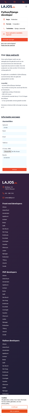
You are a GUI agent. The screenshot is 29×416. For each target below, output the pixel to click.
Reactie (4, 155)
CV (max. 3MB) (6, 148)
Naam (4, 131)
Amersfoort (5, 210)
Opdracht (5, 125)
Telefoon (5, 142)
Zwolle (4, 266)
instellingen (14, 407)
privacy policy (5, 403)
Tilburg (4, 260)
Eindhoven (5, 235)
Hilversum (5, 247)
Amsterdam (5, 213)
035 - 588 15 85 (9, 193)
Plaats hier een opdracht (8, 45)
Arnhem (4, 219)
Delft (3, 225)
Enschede (5, 238)
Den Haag (5, 232)
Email (4, 136)
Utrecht (4, 263)
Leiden (4, 250)
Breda (4, 222)
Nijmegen (5, 253)
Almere (4, 207)
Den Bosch (5, 229)
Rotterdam (5, 257)
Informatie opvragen (8, 39)
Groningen (5, 241)
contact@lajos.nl (9, 197)
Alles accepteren (14, 411)
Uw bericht (14, 161)
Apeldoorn (5, 216)
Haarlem (4, 244)
